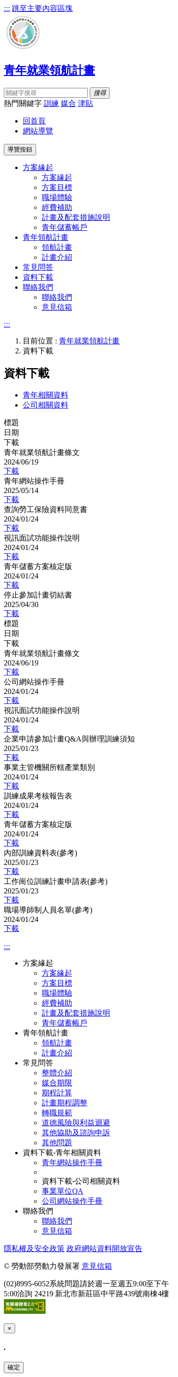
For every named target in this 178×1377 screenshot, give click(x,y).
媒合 (68, 103)
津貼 (85, 103)
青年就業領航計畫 (89, 341)
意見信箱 (57, 307)
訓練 (51, 103)
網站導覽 (38, 131)
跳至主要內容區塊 (42, 8)
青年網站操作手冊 (72, 1163)
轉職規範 (57, 1113)
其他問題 (57, 1143)
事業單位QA (62, 1191)
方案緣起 (57, 177)
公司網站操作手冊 (72, 1201)
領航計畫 (57, 247)
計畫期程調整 (64, 1103)
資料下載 (38, 277)
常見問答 (38, 267)
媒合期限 (57, 1083)
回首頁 (34, 121)
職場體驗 (57, 197)
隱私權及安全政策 (34, 1248)
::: (7, 8)
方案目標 (57, 187)
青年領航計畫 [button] (45, 237)
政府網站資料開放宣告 (104, 1248)
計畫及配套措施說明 (76, 217)
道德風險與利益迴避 (76, 1123)
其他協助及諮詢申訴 (76, 1133)
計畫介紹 (57, 257)
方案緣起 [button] (38, 167)
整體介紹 (57, 1073)
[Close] (9, 1328)
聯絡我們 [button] (38, 287)
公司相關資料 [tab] (45, 405)
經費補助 (57, 207)
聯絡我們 (57, 297)
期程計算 (57, 1093)
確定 (14, 1367)
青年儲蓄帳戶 (64, 227)
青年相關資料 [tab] (45, 395)
